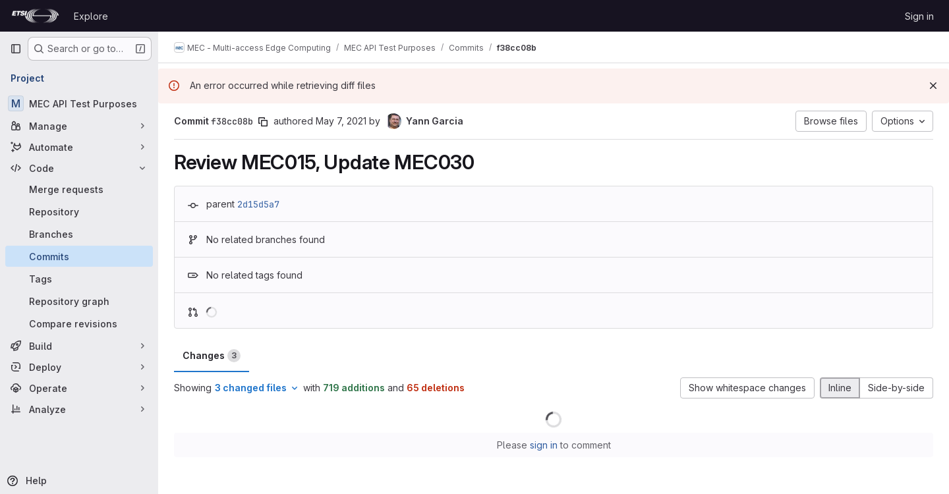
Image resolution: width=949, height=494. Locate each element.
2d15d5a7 (258, 204)
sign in (544, 445)
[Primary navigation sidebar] (15, 48)
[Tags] (79, 278)
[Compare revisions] (79, 323)
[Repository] (79, 211)
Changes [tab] (212, 355)
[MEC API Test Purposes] (79, 103)
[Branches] (79, 233)
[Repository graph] (79, 301)
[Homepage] (35, 15)
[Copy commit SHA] (263, 122)
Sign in (919, 16)
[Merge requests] (79, 189)
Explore (91, 16)
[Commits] (79, 256)
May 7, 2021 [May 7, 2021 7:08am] (341, 120)
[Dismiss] (933, 86)
